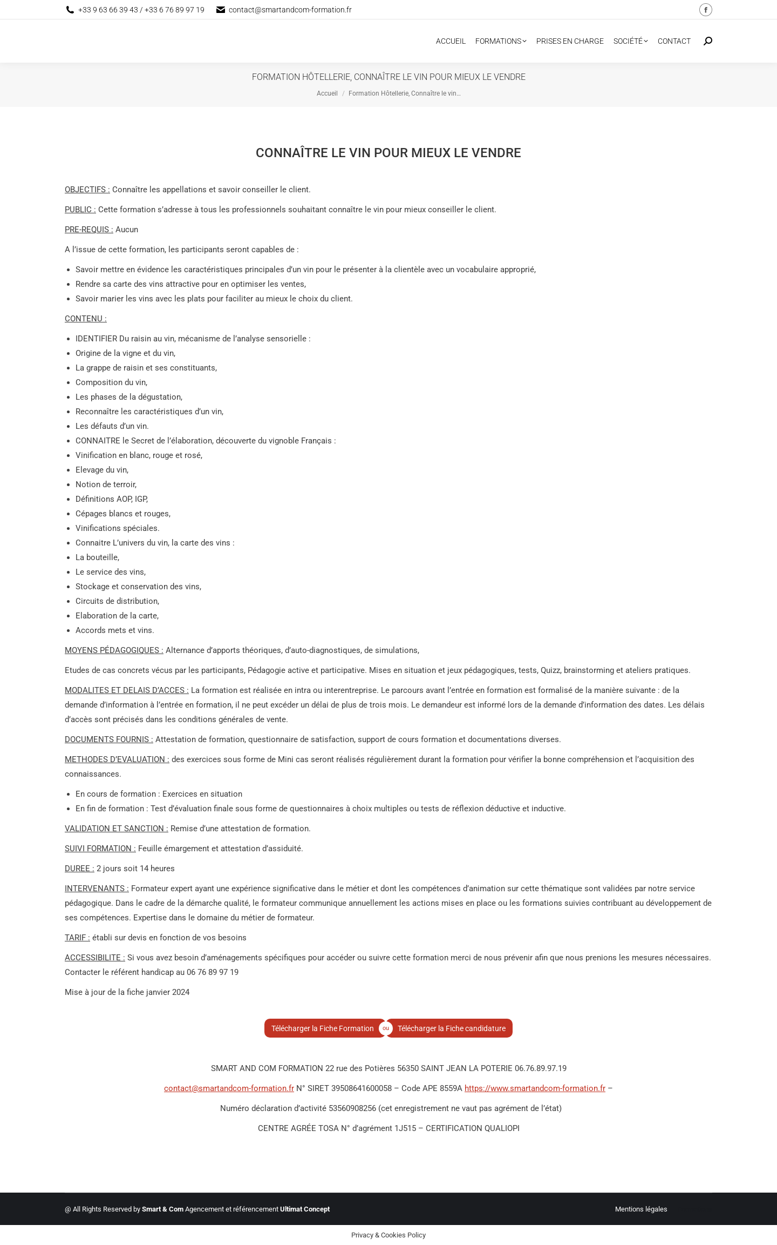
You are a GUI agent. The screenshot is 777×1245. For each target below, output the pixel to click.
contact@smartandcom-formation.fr (229, 1088)
